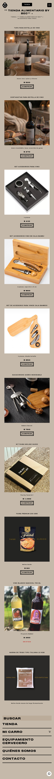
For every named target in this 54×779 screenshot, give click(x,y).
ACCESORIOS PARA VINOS (27, 18)
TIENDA (10, 563)
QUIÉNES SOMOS (19, 590)
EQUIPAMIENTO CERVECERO (18, 581)
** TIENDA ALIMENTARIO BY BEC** (30, 17)
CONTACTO (13, 598)
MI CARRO (12, 571)
